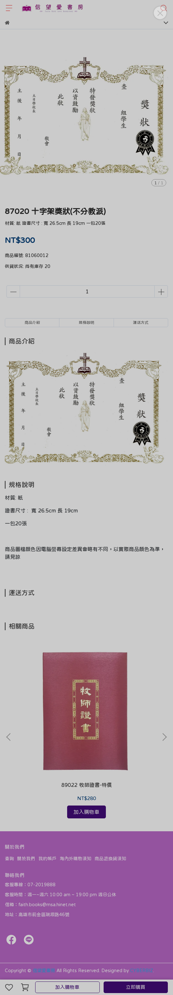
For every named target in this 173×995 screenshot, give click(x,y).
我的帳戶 (47, 858)
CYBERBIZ (141, 970)
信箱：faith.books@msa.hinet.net (40, 904)
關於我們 (26, 858)
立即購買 (135, 987)
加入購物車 (67, 987)
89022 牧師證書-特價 (86, 785)
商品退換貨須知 (110, 858)
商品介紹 (32, 322)
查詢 (9, 858)
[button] (164, 737)
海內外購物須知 (75, 858)
